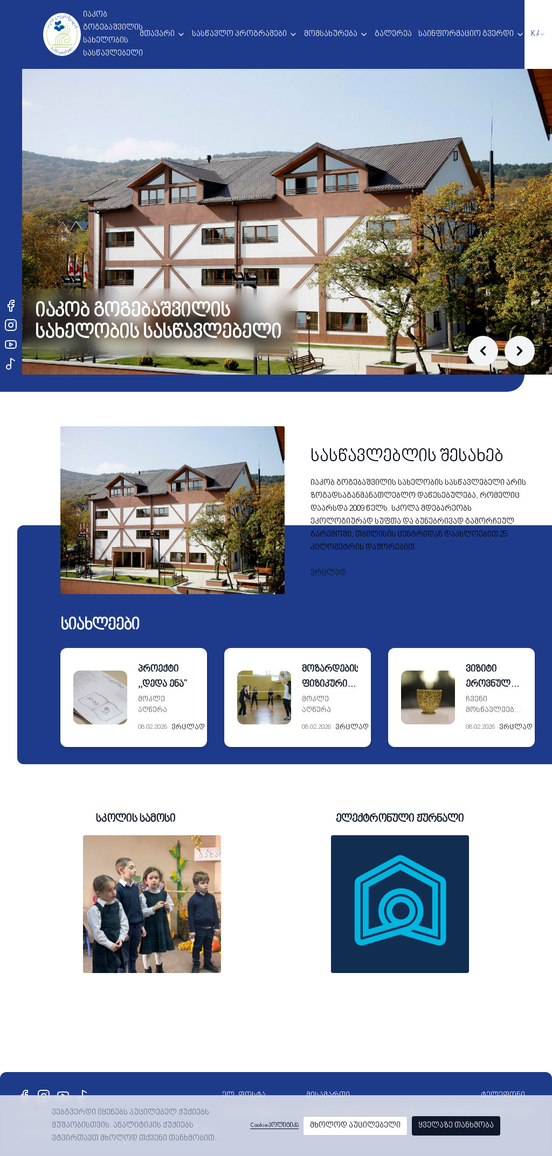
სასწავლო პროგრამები (239, 34)
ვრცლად (328, 573)
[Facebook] (10, 305)
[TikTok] (10, 363)
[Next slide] (520, 351)
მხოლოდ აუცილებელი (355, 1125)
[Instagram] (10, 325)
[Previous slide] (483, 351)
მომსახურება (330, 34)
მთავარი (157, 34)
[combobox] (538, 34)
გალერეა (393, 34)
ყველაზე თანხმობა (456, 1125)
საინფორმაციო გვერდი (466, 34)
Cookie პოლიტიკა (274, 1126)
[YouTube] (10, 344)
